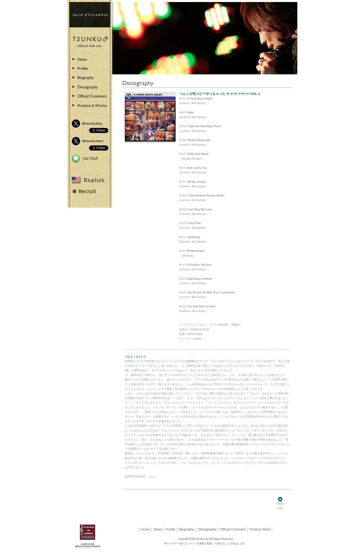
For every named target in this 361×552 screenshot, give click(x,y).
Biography (186, 529)
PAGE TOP (280, 504)
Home (145, 529)
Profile (170, 529)
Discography (207, 529)
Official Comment (232, 529)
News (158, 529)
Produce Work (259, 529)
